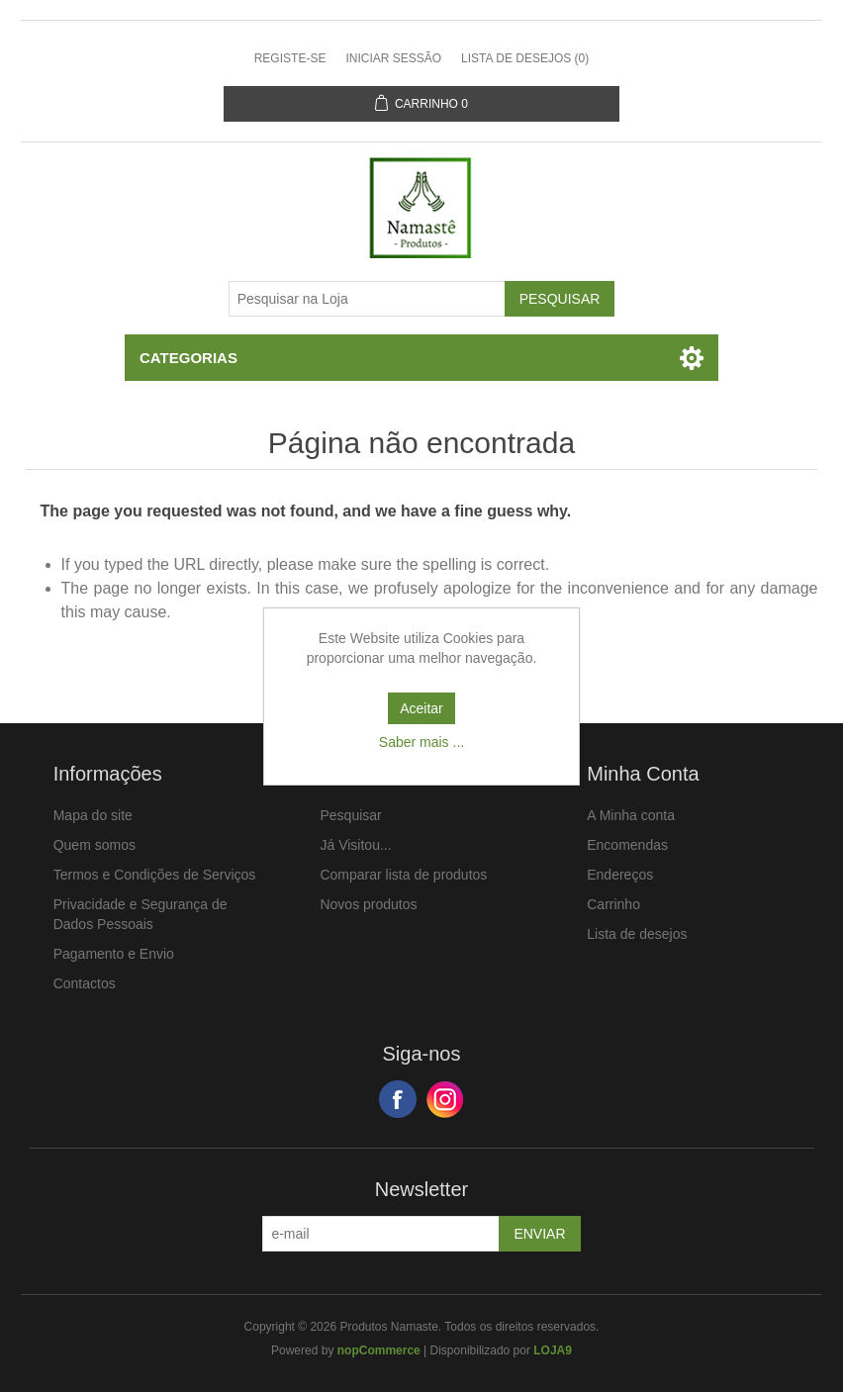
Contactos (84, 983)
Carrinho (613, 904)
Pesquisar (350, 815)
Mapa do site (93, 815)
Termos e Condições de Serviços (154, 874)
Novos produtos (368, 904)
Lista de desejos (637, 934)
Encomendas (627, 845)
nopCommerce (379, 1350)
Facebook (398, 1099)
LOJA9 (552, 1350)
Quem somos (94, 845)
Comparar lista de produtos (403, 874)
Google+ (445, 1099)
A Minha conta (631, 815)
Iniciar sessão (393, 58)
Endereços (620, 874)
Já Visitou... (355, 845)
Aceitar (421, 708)
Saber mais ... (421, 742)
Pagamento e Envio (113, 954)
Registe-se (290, 58)
